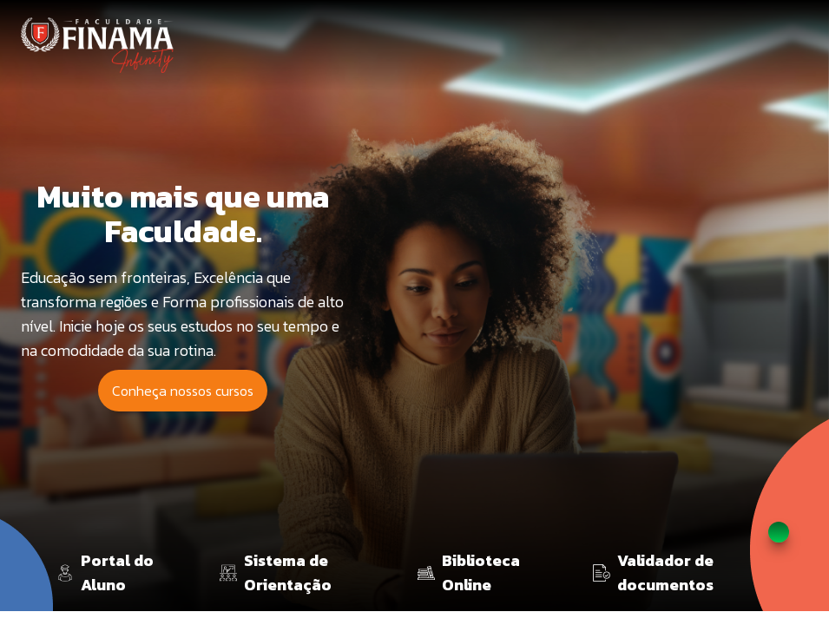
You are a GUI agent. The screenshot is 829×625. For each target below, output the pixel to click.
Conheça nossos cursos (182, 390)
